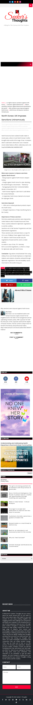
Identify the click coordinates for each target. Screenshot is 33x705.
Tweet (9, 280)
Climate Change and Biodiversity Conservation (20, 545)
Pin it (9, 285)
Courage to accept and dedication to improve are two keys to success (19, 510)
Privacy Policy (4, 481)
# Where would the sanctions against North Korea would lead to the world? (16, 272)
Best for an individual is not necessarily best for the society (20, 531)
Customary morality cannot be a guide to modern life (20, 517)
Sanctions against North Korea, (10, 126)
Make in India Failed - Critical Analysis (19, 502)
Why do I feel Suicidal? (17, 537)
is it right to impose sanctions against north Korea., (16, 124)
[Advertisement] (16, 44)
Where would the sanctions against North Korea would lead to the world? (16, 106)
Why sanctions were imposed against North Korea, (15, 130)
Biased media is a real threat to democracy (20, 524)
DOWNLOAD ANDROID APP (14, 147)
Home (3, 102)
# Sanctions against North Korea (14, 270)
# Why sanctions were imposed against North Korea (15, 275)
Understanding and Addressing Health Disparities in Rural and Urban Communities (16, 444)
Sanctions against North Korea (15, 104)
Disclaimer (4, 479)
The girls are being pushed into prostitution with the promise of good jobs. (20, 487)
